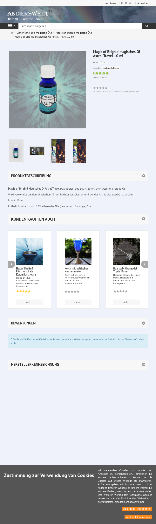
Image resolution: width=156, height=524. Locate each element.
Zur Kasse (110, 3)
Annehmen (144, 508)
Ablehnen (129, 508)
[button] (78, 219)
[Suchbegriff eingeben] (80, 26)
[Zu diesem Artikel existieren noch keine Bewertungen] (72, 292)
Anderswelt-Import (111, 68)
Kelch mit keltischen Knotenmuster (77, 270)
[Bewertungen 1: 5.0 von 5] (23, 292)
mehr (13, 343)
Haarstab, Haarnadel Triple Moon (125, 270)
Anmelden (143, 3)
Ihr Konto (126, 3)
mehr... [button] (29, 302)
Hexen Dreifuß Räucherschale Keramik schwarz (26, 271)
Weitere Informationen (138, 517)
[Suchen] (147, 26)
